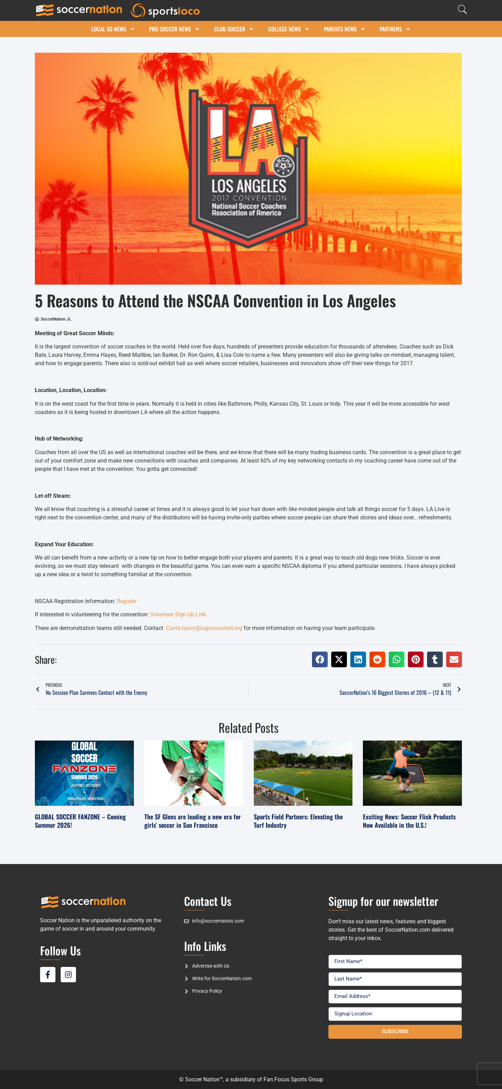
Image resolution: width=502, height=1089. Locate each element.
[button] (320, 659)
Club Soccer (234, 29)
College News (289, 29)
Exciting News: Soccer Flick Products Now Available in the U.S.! (409, 820)
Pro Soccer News (174, 29)
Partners (395, 29)
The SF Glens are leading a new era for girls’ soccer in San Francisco (192, 820)
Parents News (345, 29)
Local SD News (113, 29)
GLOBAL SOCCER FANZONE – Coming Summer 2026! (80, 820)
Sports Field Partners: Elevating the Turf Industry (298, 820)
